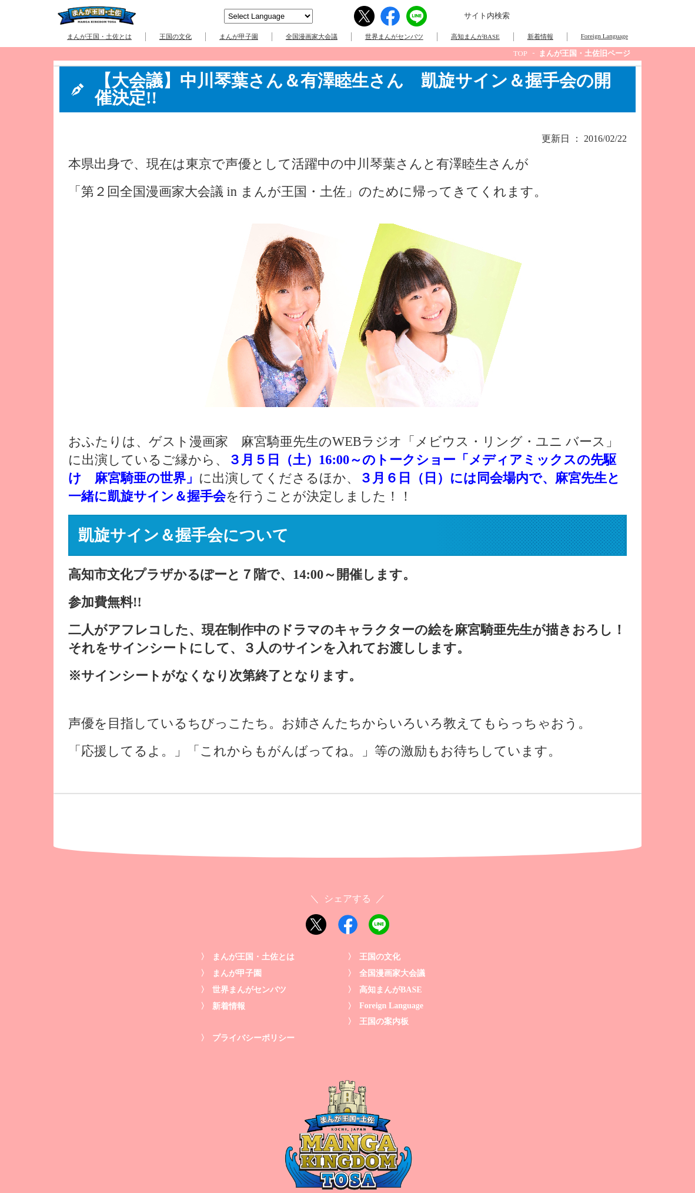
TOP (520, 53)
